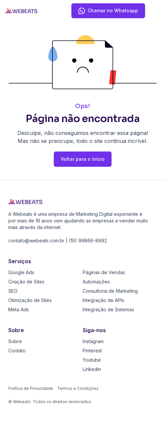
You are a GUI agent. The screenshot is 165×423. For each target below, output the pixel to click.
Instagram (93, 341)
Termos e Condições (78, 388)
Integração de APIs (103, 300)
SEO (13, 291)
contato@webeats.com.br (36, 240)
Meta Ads (18, 309)
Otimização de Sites (30, 300)
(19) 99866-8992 (88, 240)
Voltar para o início (83, 159)
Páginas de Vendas (104, 272)
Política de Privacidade (30, 388)
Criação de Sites (26, 281)
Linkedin (92, 369)
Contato (17, 350)
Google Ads (21, 272)
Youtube (92, 360)
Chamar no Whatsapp (108, 12)
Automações (96, 281)
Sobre (15, 341)
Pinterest (92, 350)
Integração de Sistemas (108, 309)
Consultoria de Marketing (110, 291)
